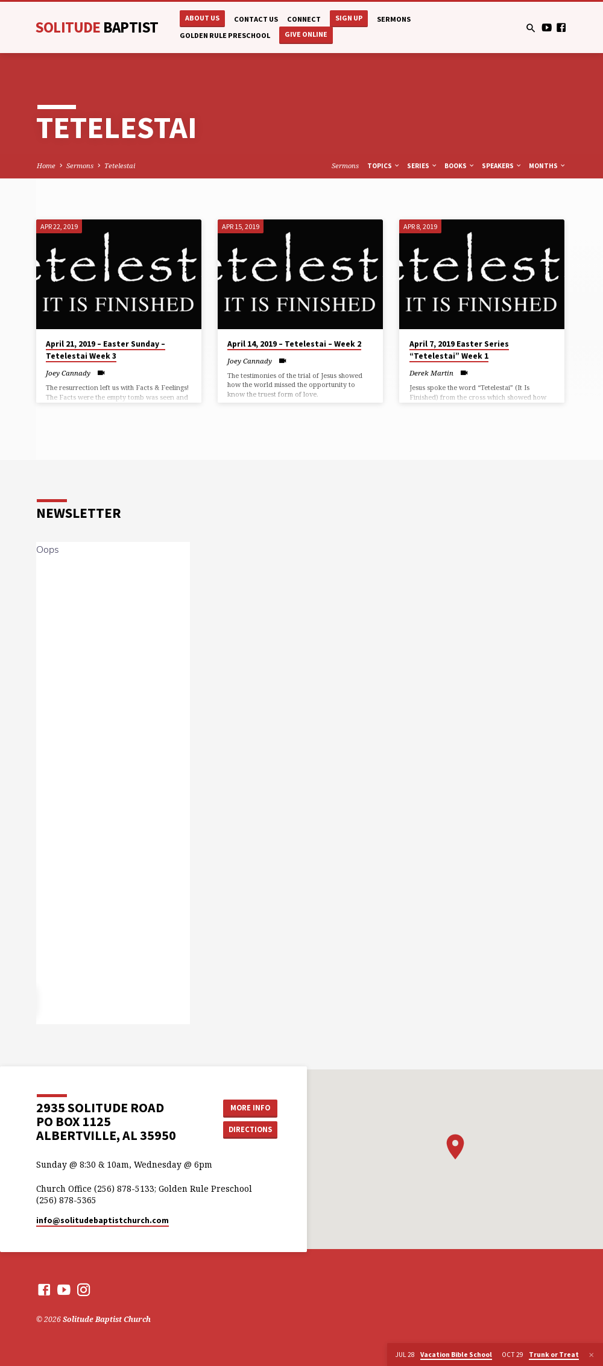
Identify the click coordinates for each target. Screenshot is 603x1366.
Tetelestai (119, 165)
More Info (250, 1107)
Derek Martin (431, 372)
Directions (250, 1129)
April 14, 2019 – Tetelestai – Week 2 (294, 344)
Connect (304, 19)
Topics (383, 166)
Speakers (502, 166)
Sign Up (348, 17)
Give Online (306, 34)
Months (547, 166)
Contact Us (256, 19)
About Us (202, 17)
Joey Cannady (68, 372)
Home (46, 165)
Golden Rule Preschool (225, 35)
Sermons (394, 19)
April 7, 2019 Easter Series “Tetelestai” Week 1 (459, 350)
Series (422, 166)
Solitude (96, 27)
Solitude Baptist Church (107, 1319)
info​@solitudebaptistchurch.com (102, 1220)
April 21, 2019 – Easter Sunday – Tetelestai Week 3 (105, 350)
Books (459, 166)
